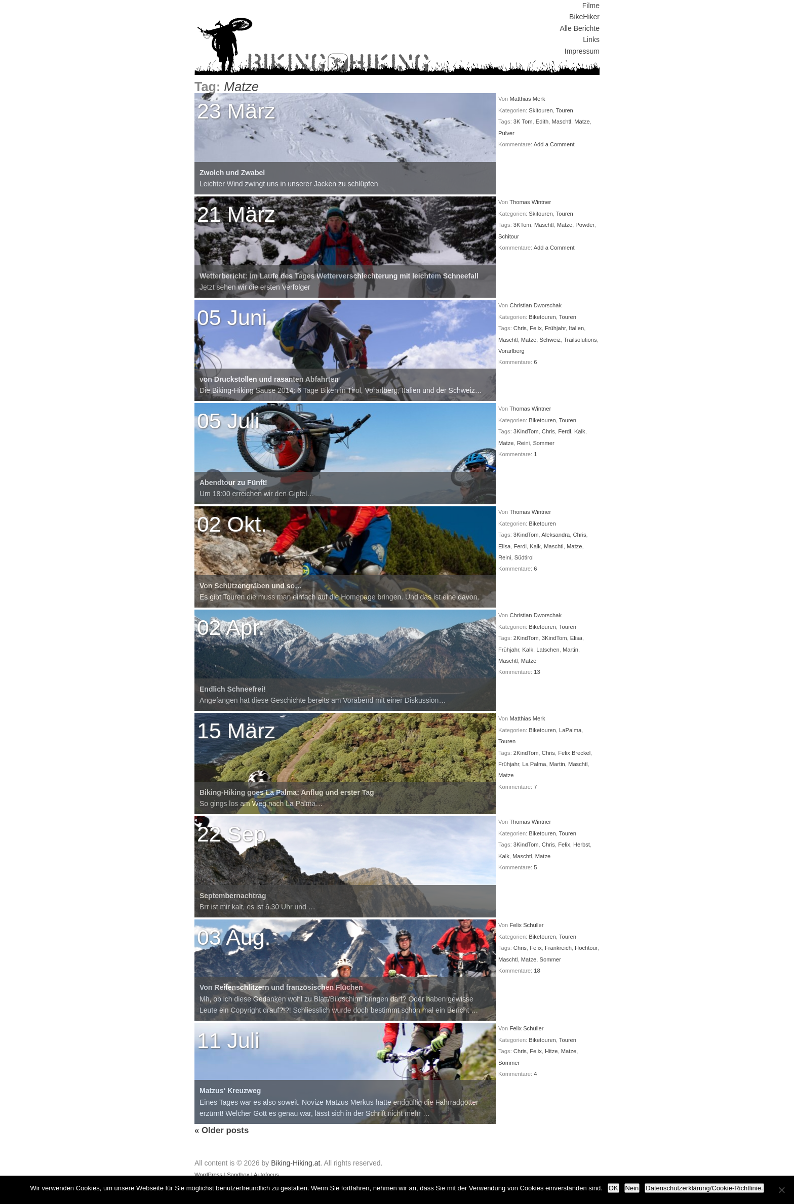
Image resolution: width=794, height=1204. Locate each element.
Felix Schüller (526, 925)
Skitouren (540, 110)
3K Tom (523, 121)
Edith (542, 121)
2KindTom (526, 638)
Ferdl (564, 431)
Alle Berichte (580, 28)
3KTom (522, 225)
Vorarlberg (511, 351)
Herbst (581, 844)
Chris (520, 328)
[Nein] (781, 1190)
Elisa (504, 546)
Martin (570, 650)
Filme (591, 6)
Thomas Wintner (530, 202)
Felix (536, 328)
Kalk (579, 431)
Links (591, 39)
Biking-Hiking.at (295, 1163)
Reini (523, 443)
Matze (581, 121)
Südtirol (524, 557)
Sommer (543, 443)
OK (613, 1188)
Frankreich (558, 948)
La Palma (534, 764)
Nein (632, 1188)
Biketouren (542, 317)
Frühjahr (555, 328)
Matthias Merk (527, 99)
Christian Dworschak (535, 305)
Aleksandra (555, 535)
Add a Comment (554, 144)
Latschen (547, 650)
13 (537, 672)
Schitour (508, 236)
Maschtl (562, 121)
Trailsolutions (580, 340)
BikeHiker (584, 17)
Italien (576, 328)
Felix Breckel (574, 753)
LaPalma (570, 730)
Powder (584, 225)
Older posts (221, 1130)
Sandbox (238, 1175)
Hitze (551, 1051)
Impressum (582, 51)
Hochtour (586, 948)
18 (537, 971)
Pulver (506, 133)
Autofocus (266, 1175)
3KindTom (526, 431)
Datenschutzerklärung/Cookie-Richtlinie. (704, 1188)
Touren (564, 110)
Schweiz (550, 340)
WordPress (208, 1175)
